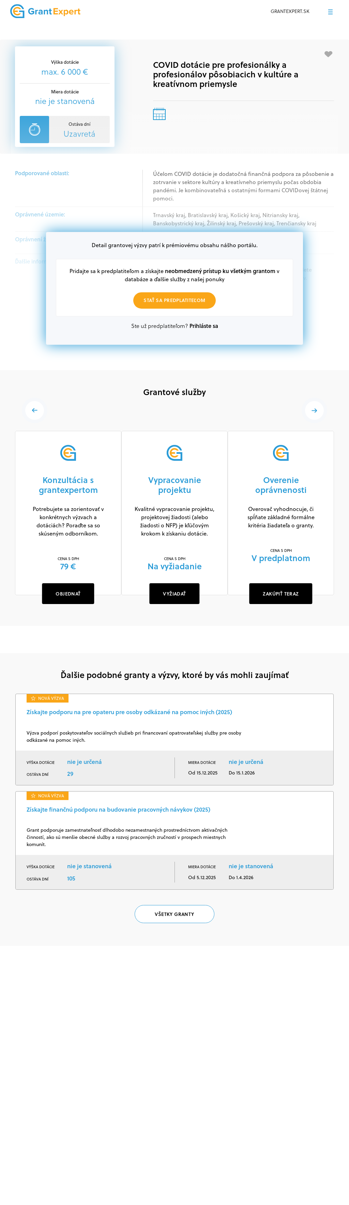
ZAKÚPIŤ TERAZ (281, 593)
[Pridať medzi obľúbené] (328, 54)
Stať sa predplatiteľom (174, 300)
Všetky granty (174, 914)
